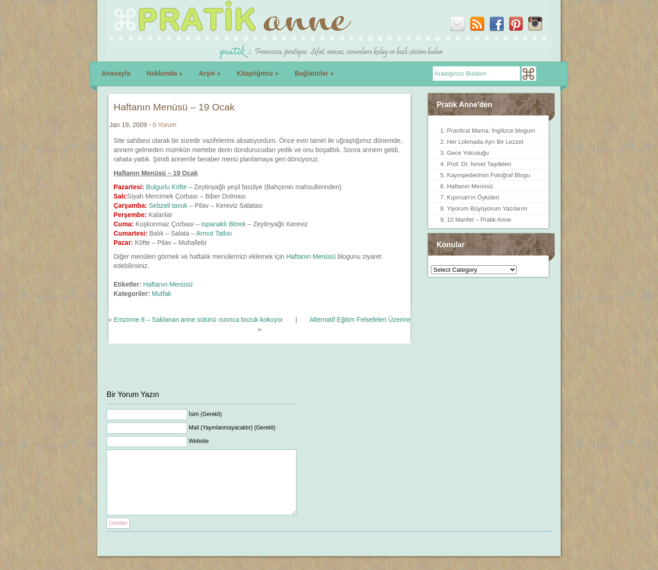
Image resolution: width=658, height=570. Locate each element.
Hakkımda (164, 73)
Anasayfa (115, 73)
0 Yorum (164, 124)
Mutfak (161, 293)
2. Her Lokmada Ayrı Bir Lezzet (482, 141)
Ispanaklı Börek (223, 224)
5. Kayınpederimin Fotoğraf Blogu (485, 175)
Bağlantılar (314, 73)
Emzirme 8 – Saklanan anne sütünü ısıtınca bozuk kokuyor (198, 319)
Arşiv (210, 73)
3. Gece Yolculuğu (464, 152)
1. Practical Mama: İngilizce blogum (487, 130)
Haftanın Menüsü (311, 256)
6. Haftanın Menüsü (466, 186)
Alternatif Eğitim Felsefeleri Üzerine (360, 319)
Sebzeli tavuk (168, 205)
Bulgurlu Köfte (166, 187)
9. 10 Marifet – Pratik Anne (475, 219)
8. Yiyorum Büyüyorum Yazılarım (483, 208)
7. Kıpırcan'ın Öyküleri (469, 197)
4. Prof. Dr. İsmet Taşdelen (475, 163)
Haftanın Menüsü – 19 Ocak (174, 107)
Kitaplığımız (257, 73)
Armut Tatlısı (214, 233)
